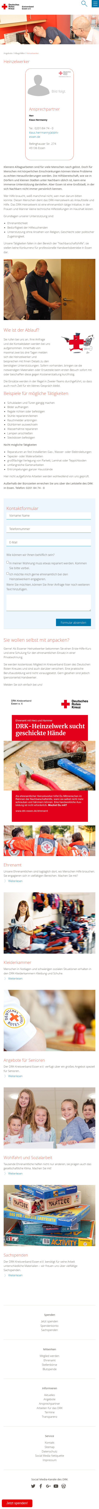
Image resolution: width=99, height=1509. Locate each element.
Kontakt (49, 1442)
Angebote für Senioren (24, 1060)
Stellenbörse (49, 1364)
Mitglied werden (49, 1356)
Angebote (49, 1399)
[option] (49, 291)
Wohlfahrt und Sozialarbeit (28, 1157)
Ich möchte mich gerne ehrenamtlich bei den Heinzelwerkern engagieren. (38, 575)
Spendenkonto (49, 1325)
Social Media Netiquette (49, 1455)
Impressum (50, 1460)
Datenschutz (49, 1451)
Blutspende (50, 1369)
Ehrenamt (12, 864)
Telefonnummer (19, 529)
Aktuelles (49, 1395)
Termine (50, 1412)
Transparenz (49, 1416)
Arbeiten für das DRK (50, 1408)
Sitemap (50, 1447)
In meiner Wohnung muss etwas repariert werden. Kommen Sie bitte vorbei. (48, 564)
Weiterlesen (15, 881)
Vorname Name (19, 515)
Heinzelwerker (32, 53)
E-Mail (13, 542)
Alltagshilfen (19, 53)
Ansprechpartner (49, 1403)
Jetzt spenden (49, 1321)
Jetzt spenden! (17, 1503)
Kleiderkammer (17, 962)
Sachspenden (16, 1255)
